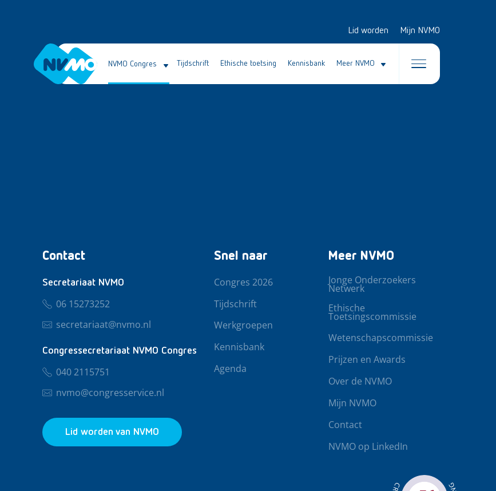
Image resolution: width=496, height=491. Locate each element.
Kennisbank (306, 64)
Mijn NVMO (420, 30)
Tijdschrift (193, 64)
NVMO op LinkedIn (368, 447)
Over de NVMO (360, 381)
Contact (345, 425)
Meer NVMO (355, 64)
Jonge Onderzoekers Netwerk (372, 285)
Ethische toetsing (248, 64)
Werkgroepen (243, 325)
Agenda (230, 369)
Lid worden (368, 30)
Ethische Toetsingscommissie (372, 313)
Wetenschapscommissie (380, 338)
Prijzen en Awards (367, 360)
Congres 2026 (243, 282)
